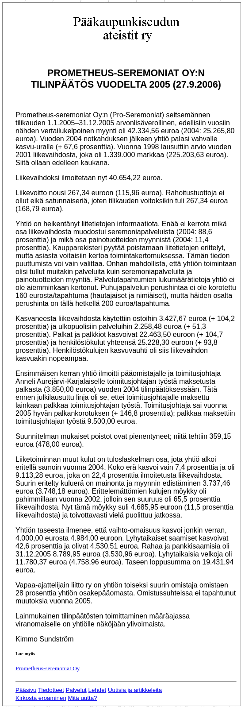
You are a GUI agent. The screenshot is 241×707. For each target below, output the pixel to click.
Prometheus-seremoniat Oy (47, 668)
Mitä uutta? (82, 698)
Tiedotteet (51, 690)
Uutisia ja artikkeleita (135, 690)
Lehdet (97, 690)
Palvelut (75, 690)
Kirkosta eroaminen (40, 698)
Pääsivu (25, 690)
